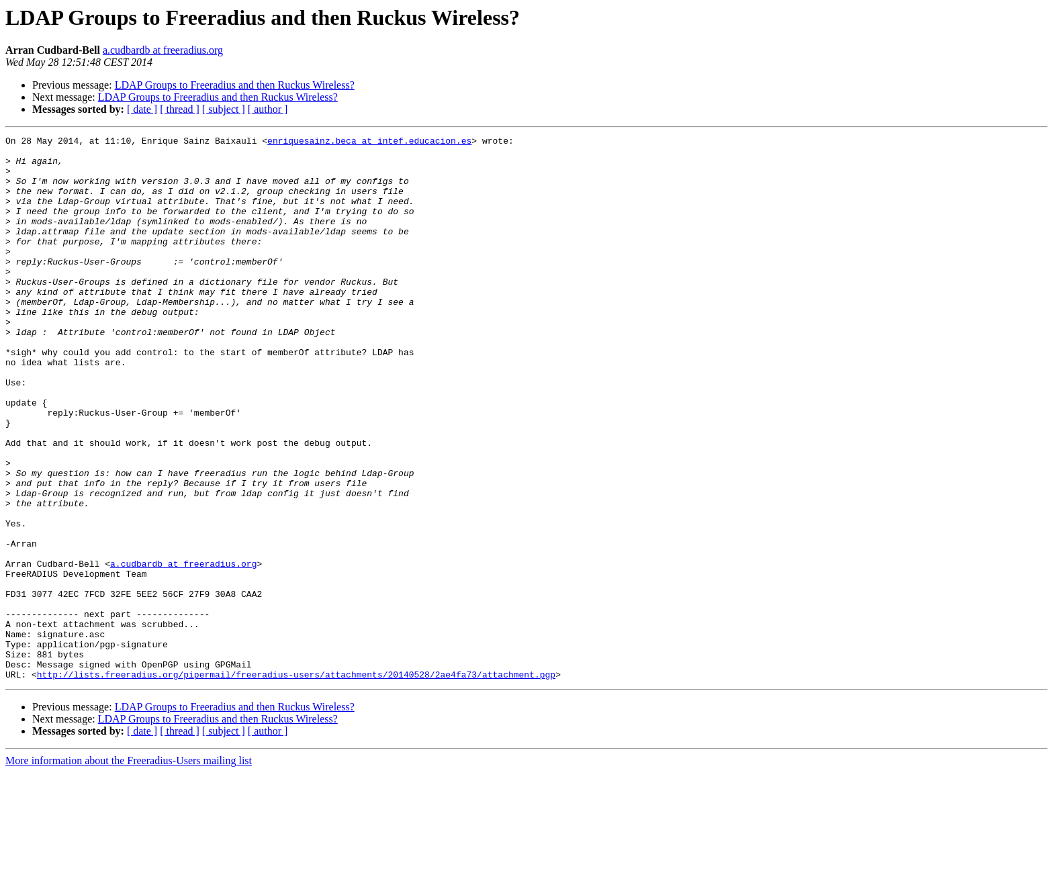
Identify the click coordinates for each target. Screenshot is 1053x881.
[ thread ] (179, 109)
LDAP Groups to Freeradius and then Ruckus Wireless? (235, 85)
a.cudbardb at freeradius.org (163, 50)
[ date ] (142, 109)
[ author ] (268, 109)
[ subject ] (223, 109)
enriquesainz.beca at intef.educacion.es (369, 142)
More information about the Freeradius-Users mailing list (128, 869)
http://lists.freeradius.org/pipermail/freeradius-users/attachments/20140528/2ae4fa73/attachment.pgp (296, 783)
